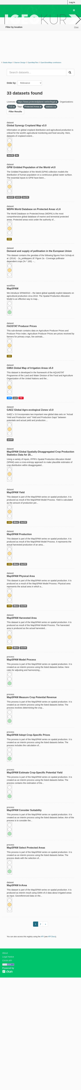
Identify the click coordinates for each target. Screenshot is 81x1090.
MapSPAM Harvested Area (22, 618)
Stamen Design (20, 62)
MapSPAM (12, 288)
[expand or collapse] (73, 10)
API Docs (52, 937)
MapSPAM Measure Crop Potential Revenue (32, 697)
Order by (11, 83)
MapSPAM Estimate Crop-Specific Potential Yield (34, 772)
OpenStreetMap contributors (50, 62)
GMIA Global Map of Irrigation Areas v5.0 (30, 368)
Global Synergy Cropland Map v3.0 (26, 125)
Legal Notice (8, 957)
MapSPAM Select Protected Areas (26, 847)
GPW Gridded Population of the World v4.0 (31, 167)
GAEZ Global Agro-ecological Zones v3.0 (30, 410)
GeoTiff (10, 155)
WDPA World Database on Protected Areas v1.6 (34, 209)
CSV (9, 239)
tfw (17, 155)
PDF (21, 398)
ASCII (18, 197)
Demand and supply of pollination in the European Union (39, 251)
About (5, 953)
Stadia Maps (7, 62)
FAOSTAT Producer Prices (22, 326)
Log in (72, 2)
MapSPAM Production (19, 534)
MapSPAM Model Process (21, 659)
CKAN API (7, 960)
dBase (15, 522)
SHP (9, 398)
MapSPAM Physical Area (21, 576)
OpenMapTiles (33, 62)
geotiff (10, 440)
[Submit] (70, 72)
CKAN (7, 971)
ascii (15, 398)
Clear (76, 27)
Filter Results (15, 111)
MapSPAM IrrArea (17, 885)
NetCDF (11, 197)
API (42, 937)
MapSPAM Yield (16, 492)
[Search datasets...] (36, 72)
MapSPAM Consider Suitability (24, 810)
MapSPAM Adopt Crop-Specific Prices (28, 735)
